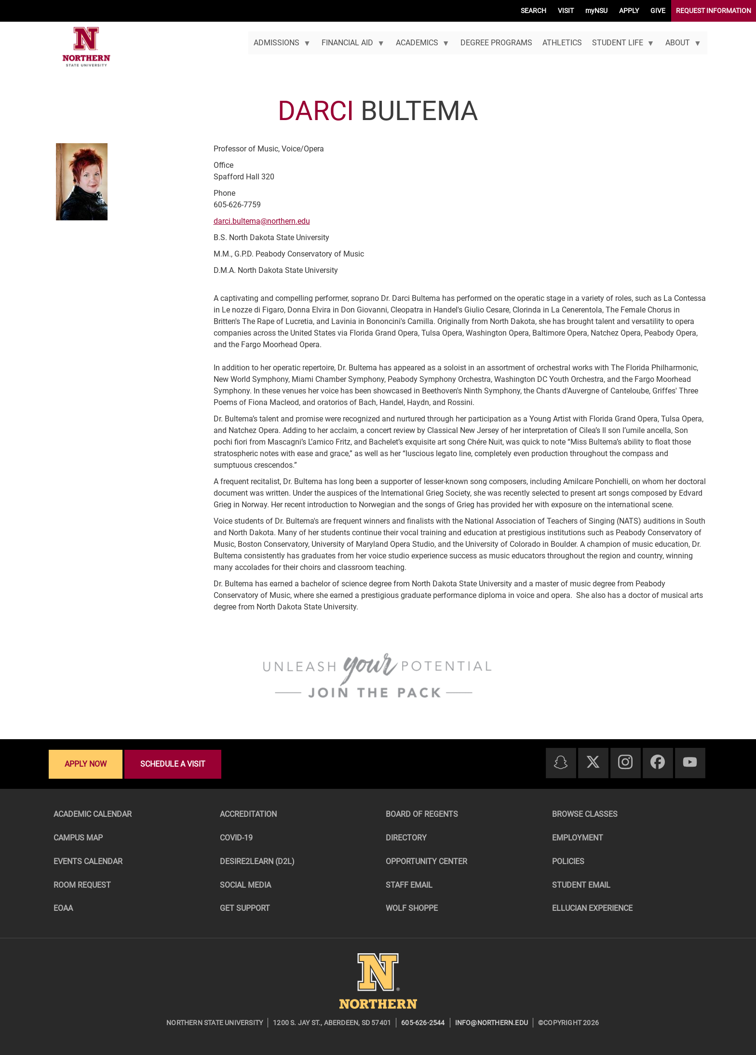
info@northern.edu (491, 1023)
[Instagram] (625, 762)
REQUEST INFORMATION (713, 10)
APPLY (629, 10)
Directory (406, 837)
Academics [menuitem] (420, 46)
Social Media (245, 885)
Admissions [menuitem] (279, 46)
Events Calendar (88, 861)
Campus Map (78, 837)
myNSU (596, 10)
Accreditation (248, 814)
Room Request (82, 885)
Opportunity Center (426, 861)
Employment (577, 837)
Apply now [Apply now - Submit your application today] (86, 764)
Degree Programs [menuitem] (496, 42)
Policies (568, 861)
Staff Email (409, 885)
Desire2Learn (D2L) (257, 861)
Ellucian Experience (592, 908)
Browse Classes (585, 814)
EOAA (63, 908)
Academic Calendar (93, 814)
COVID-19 (236, 837)
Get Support (245, 908)
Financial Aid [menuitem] (351, 46)
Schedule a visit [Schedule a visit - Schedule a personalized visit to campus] (172, 764)
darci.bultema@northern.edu (262, 221)
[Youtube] (690, 763)
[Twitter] (593, 763)
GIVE (657, 10)
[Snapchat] (561, 763)
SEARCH (533, 10)
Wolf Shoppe (412, 908)
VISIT (566, 10)
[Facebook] (657, 763)
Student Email (581, 885)
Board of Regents (422, 814)
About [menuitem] (681, 46)
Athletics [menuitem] (562, 42)
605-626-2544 (423, 1023)
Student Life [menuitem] (620, 46)
